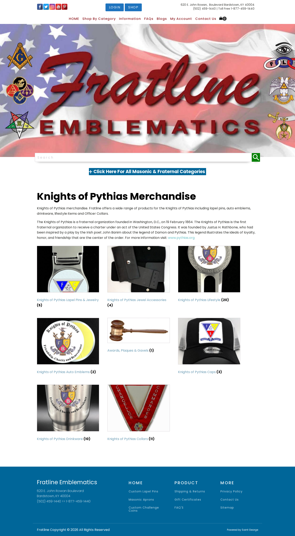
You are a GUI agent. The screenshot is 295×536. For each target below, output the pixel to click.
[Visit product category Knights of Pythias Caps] (209, 347)
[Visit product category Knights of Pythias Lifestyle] (209, 275)
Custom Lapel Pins (143, 491)
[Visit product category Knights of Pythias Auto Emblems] (68, 347)
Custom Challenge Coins (144, 509)
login (114, 7)
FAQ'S (179, 507)
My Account (181, 18)
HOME (74, 18)
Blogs (162, 18)
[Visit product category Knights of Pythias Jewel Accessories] (138, 278)
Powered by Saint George (242, 529)
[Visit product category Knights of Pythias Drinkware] (68, 414)
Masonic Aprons (141, 499)
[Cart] (223, 18)
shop (133, 7)
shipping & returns (190, 491)
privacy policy (231, 491)
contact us (229, 499)
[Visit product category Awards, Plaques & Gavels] (138, 336)
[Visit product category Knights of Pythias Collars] (138, 414)
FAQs (148, 18)
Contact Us (205, 18)
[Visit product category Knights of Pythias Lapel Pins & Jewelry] (68, 278)
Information (130, 18)
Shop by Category (99, 18)
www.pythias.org (181, 237)
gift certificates (188, 499)
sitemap (227, 507)
